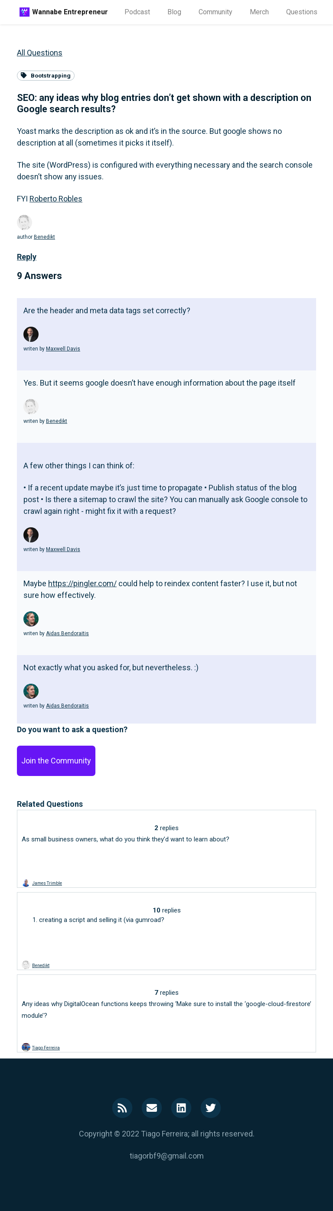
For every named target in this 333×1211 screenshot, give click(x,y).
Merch (259, 12)
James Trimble (47, 883)
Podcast (137, 12)
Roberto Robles (55, 198)
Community (215, 12)
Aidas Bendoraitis (67, 633)
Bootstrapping (46, 75)
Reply (26, 256)
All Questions (39, 52)
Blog (174, 12)
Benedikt (44, 237)
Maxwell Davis (63, 349)
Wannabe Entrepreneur (70, 12)
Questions (301, 12)
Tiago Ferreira (46, 1047)
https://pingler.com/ (82, 583)
